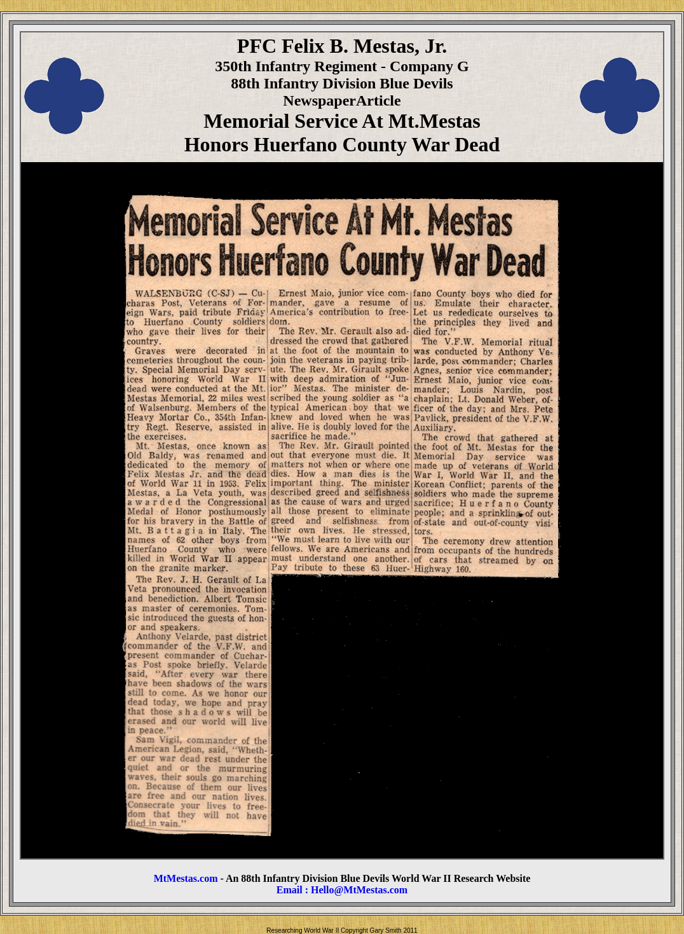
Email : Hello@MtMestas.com (342, 889)
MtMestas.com (186, 878)
